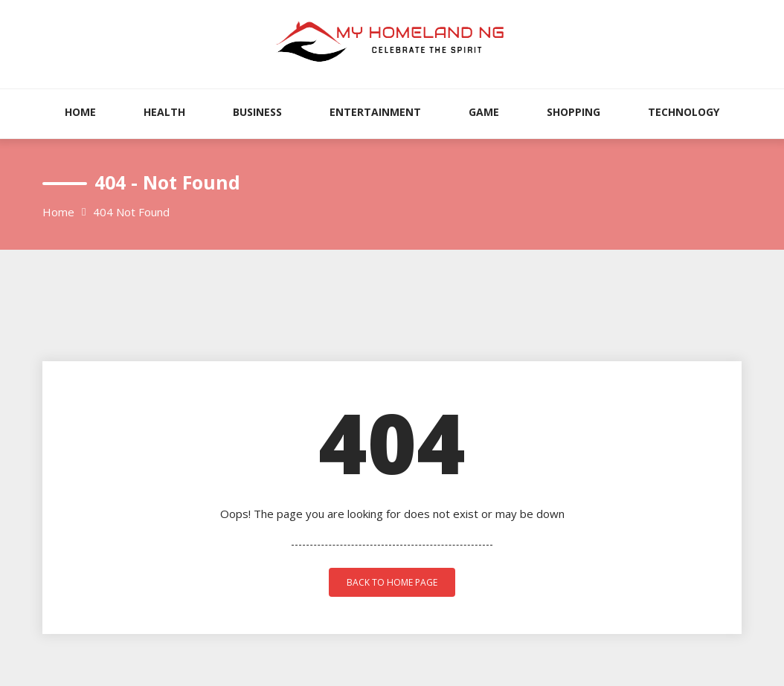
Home (80, 112)
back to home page (392, 582)
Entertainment (375, 112)
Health (164, 112)
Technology (683, 112)
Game (484, 112)
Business (257, 112)
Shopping (573, 112)
